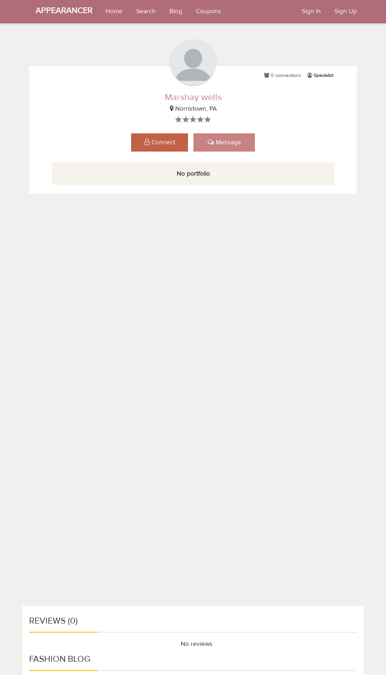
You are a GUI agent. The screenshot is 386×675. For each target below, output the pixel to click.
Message (224, 142)
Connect (159, 142)
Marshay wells (193, 97)
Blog (175, 11)
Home (114, 11)
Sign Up (346, 11)
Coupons (208, 11)
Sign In (311, 11)
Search (146, 11)
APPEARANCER (64, 10)
